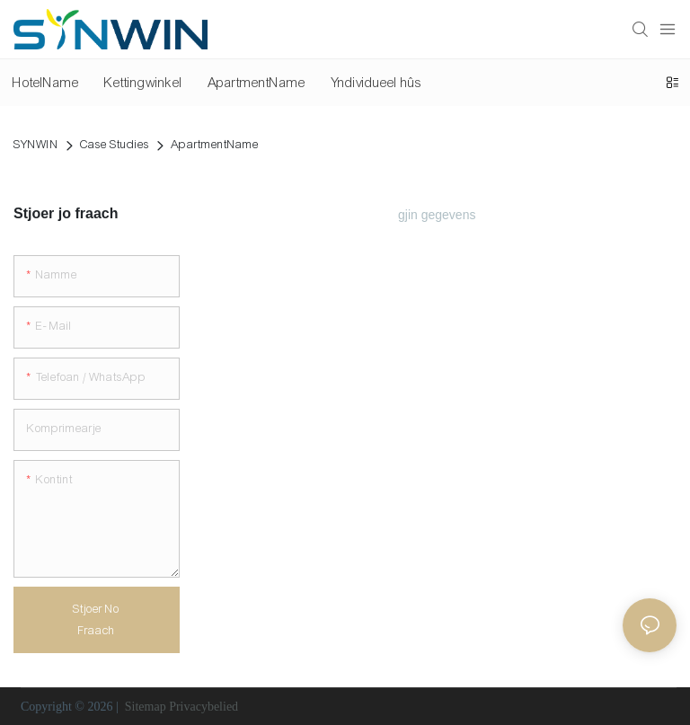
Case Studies (114, 144)
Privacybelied (203, 706)
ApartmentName (215, 144)
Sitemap (145, 706)
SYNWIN (35, 144)
